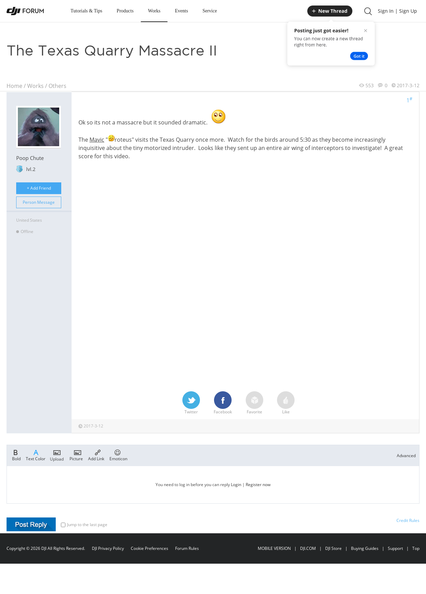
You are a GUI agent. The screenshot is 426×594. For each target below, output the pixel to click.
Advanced (406, 456)
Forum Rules (187, 548)
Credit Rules (407, 520)
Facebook (223, 403)
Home (14, 86)
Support (395, 548)
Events (181, 10)
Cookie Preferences (149, 548)
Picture (76, 455)
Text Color (35, 455)
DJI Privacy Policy (108, 548)
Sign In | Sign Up (397, 11)
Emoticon (118, 455)
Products (125, 10)
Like (286, 403)
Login (236, 484)
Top (415, 548)
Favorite (254, 403)
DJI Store (333, 548)
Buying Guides (365, 548)
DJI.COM (308, 548)
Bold (16, 455)
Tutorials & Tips (86, 10)
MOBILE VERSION (274, 548)
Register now (258, 484)
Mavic (96, 139)
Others (57, 86)
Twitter (191, 403)
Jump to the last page (84, 524)
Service (209, 10)
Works (154, 10)
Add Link (96, 455)
